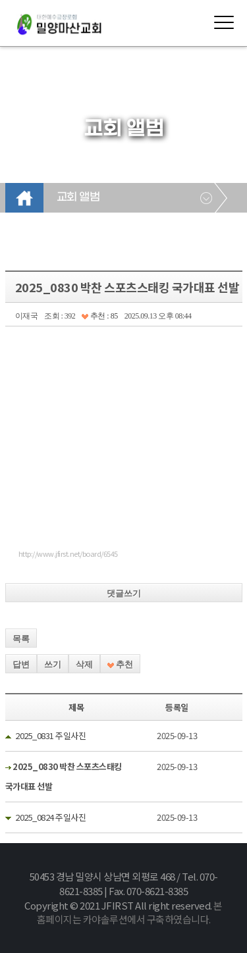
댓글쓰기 (124, 593)
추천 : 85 (99, 316)
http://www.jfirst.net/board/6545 (68, 553)
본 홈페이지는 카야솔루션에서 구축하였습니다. (130, 912)
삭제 (84, 664)
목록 (21, 639)
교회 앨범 (78, 197)
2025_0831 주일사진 (50, 735)
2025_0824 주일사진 (50, 817)
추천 (120, 664)
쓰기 (52, 664)
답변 (21, 664)
